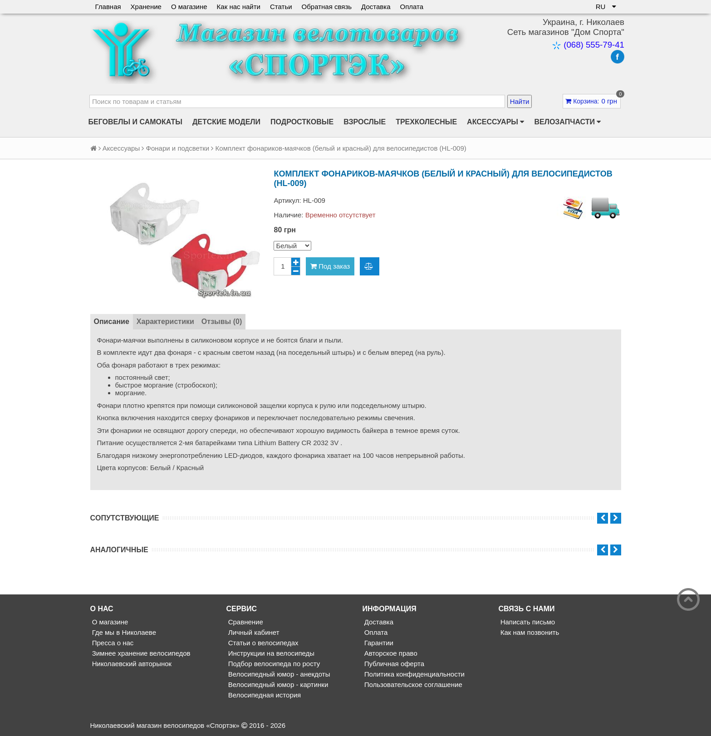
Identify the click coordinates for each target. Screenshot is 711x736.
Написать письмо (527, 622)
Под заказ (330, 266)
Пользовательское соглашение (412, 684)
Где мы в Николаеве (123, 632)
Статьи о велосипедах (262, 643)
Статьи (281, 6)
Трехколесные (426, 122)
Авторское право (390, 653)
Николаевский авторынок (131, 663)
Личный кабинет (252, 632)
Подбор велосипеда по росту (273, 663)
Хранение (146, 6)
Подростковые (301, 122)
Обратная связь (327, 6)
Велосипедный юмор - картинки (277, 684)
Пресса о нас (112, 643)
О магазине (189, 6)
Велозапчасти (567, 122)
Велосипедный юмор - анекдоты (278, 674)
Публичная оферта (393, 663)
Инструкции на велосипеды (270, 653)
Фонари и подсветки (178, 148)
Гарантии (378, 643)
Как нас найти (238, 6)
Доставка (375, 6)
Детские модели (226, 122)
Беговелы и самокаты (135, 122)
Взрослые (364, 122)
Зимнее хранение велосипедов (140, 653)
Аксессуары (495, 122)
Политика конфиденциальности (414, 674)
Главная (108, 6)
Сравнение (244, 622)
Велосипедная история (263, 695)
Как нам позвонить (529, 632)
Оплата (412, 6)
